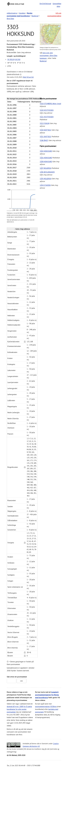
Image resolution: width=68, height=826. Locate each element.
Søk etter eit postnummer (17, 677)
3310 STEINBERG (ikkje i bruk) (50, 104)
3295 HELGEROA (45, 179)
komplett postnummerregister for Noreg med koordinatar (47, 695)
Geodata (22, 13)
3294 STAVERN (45, 185)
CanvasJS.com (33, 211)
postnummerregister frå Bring (45, 706)
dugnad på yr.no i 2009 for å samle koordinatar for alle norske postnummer (19, 709)
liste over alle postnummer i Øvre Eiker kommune (48, 55)
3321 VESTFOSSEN (46, 117)
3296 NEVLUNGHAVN (47, 172)
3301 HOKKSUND (46, 158)
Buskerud (35, 16)
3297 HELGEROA (45, 168)
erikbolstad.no (12, 13)
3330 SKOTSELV (45, 130)
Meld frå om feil (28, 77)
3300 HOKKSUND (46, 161)
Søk (21, 681)
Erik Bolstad (17, 4)
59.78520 (10, 59)
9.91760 (17, 59)
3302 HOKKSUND (46, 151)
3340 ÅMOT (44, 140)
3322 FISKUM (44, 123)
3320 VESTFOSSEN (46, 110)
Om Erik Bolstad (45, 4)
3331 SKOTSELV (45, 136)
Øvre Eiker (10, 19)
